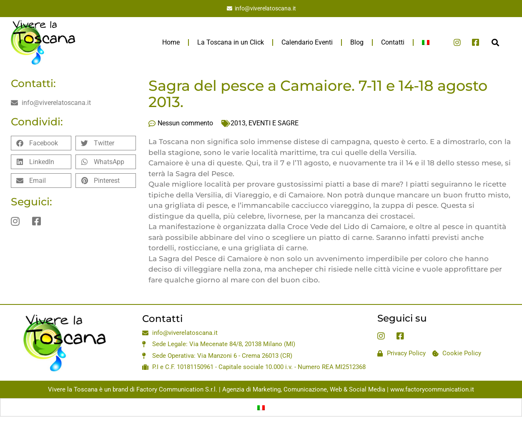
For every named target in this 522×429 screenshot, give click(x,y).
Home (171, 42)
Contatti (392, 42)
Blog (357, 42)
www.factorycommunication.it (432, 389)
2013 (238, 123)
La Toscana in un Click (230, 42)
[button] (495, 42)
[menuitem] (426, 42)
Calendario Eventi (307, 42)
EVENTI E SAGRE (273, 123)
